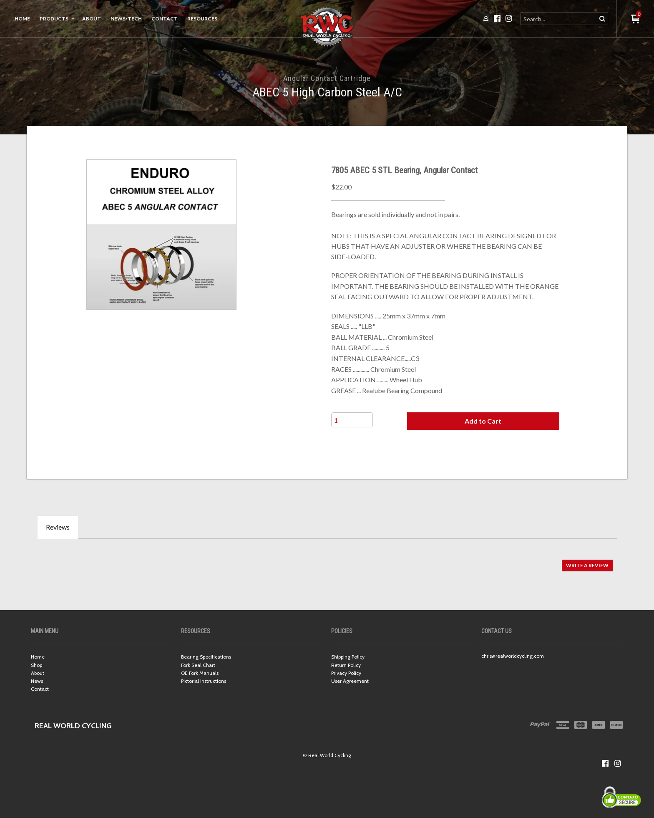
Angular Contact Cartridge (327, 78)
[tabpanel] (327, 561)
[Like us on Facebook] (605, 763)
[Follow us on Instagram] (617, 763)
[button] (483, 421)
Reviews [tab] (58, 527)
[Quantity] (352, 419)
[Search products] (559, 19)
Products (54, 18)
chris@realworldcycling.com (512, 656)
